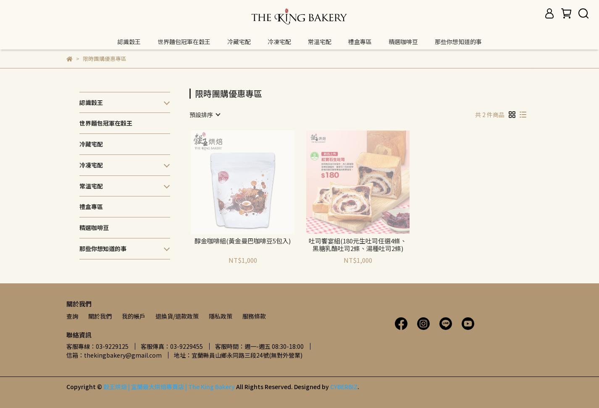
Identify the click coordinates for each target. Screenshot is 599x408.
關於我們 (100, 316)
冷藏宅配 (239, 41)
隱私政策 (220, 316)
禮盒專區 (360, 41)
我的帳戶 (133, 316)
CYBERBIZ (343, 386)
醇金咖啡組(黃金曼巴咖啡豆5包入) (242, 241)
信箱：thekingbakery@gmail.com (114, 355)
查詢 (72, 316)
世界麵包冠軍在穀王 (184, 41)
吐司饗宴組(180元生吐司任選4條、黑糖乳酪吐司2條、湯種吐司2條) (358, 244)
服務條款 (254, 316)
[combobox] (204, 114)
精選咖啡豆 (403, 41)
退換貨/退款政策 (177, 316)
